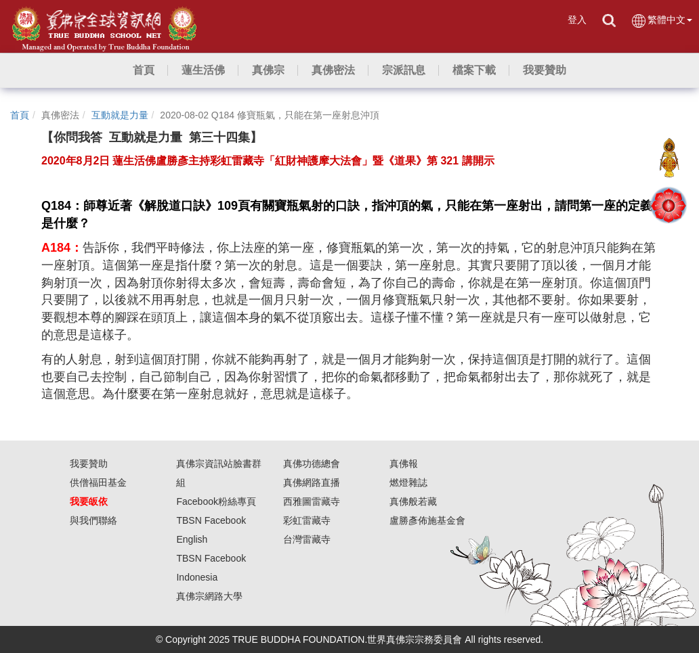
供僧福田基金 (98, 482)
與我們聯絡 (93, 520)
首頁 (19, 115)
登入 (577, 19)
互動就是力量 (119, 115)
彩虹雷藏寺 (307, 520)
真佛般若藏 (413, 501)
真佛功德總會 (311, 463)
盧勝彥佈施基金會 (427, 520)
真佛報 (403, 463)
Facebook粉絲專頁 (215, 501)
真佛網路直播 (311, 482)
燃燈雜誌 (408, 482)
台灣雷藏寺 (307, 539)
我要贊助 (89, 463)
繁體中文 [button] (661, 20)
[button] (203, 70)
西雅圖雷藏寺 (311, 501)
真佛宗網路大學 (209, 596)
